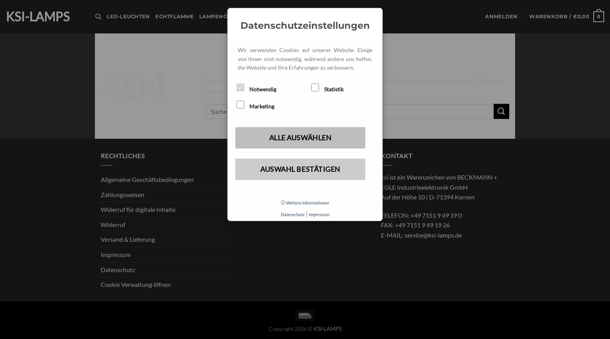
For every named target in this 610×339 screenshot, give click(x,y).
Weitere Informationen (305, 202)
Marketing (255, 105)
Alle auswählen (300, 137)
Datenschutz (293, 214)
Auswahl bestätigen (300, 169)
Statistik (327, 88)
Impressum (319, 214)
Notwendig (256, 88)
